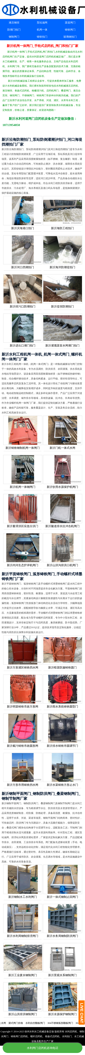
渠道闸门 (70, 22)
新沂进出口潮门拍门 (22, 345)
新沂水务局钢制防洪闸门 (62, 935)
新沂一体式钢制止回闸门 (62, 896)
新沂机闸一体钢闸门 (22, 486)
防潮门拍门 (14, 29)
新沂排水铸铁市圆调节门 (62, 745)
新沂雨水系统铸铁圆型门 (62, 706)
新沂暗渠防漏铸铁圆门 (62, 667)
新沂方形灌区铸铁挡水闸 (22, 667)
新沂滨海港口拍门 (22, 228)
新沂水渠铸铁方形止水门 (62, 784)
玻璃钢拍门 (70, 36)
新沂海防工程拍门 (62, 228)
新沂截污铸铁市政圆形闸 (22, 745)
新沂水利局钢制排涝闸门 (22, 935)
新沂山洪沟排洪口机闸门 (62, 565)
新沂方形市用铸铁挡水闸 (22, 784)
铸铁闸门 (70, 29)
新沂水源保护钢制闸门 (62, 1014)
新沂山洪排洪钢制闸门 (22, 1014)
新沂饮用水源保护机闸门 (62, 486)
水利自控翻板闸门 (53, 1023)
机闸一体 (42, 29)
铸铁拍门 (42, 36)
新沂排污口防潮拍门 (22, 306)
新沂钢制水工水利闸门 (22, 896)
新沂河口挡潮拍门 (22, 267)
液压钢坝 (14, 22)
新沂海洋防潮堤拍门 (62, 267)
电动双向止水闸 (15, 1023)
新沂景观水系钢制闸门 (62, 975)
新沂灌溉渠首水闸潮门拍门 (62, 345)
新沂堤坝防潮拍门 (62, 306)
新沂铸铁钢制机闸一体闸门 (22, 447)
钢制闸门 (14, 36)
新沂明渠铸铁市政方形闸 (22, 706)
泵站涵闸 (42, 22)
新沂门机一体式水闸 (62, 447)
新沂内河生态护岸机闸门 (22, 565)
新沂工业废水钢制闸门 (22, 975)
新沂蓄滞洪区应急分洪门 (22, 526)
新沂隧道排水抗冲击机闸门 (62, 526)
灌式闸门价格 (33, 1023)
